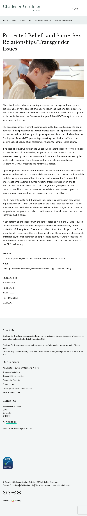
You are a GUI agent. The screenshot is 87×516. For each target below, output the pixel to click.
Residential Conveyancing (13, 376)
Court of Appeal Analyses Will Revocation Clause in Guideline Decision (34, 258)
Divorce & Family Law (11, 372)
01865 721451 (11, 422)
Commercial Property (11, 380)
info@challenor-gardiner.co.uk (20, 428)
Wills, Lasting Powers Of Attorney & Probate (21, 368)
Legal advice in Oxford (61, 485)
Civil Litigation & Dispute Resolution (17, 388)
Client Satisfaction (42, 485)
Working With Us (27, 485)
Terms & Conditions (11, 485)
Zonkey (17, 500)
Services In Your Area (11, 392)
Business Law (9, 282)
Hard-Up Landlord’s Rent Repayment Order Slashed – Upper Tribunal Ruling (37, 268)
